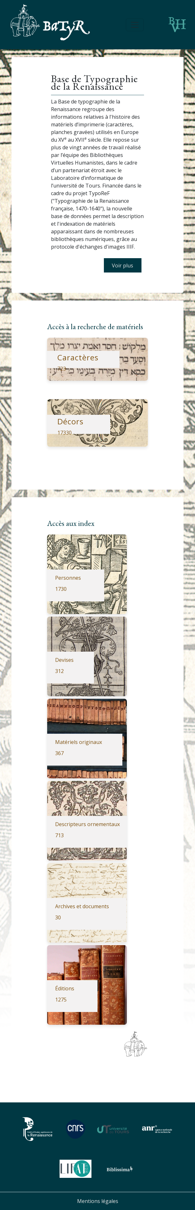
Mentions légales (97, 1201)
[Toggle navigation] (135, 24)
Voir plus (122, 265)
